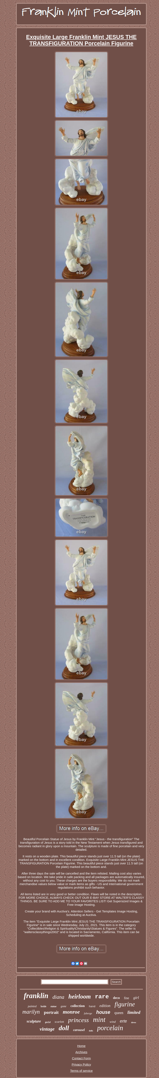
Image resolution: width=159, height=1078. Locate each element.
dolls (91, 1031)
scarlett (59, 1021)
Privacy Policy (81, 1064)
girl (136, 997)
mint (99, 1019)
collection (77, 1006)
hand (92, 1006)
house (103, 1012)
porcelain (110, 1028)
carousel (79, 1030)
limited (134, 1012)
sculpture (34, 1021)
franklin (36, 996)
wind (113, 1021)
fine (126, 998)
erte (123, 1021)
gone (63, 1006)
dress (133, 1022)
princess (78, 1020)
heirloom (80, 996)
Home (81, 1046)
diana (58, 997)
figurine (124, 1004)
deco (116, 998)
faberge (88, 1013)
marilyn (31, 1012)
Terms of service (81, 1070)
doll (64, 1028)
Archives (81, 1052)
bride (43, 1006)
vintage (47, 1029)
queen (118, 1013)
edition (105, 1005)
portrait (51, 1012)
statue (54, 1006)
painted (32, 1006)
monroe (71, 1012)
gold (48, 1022)
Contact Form (81, 1058)
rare (102, 997)
